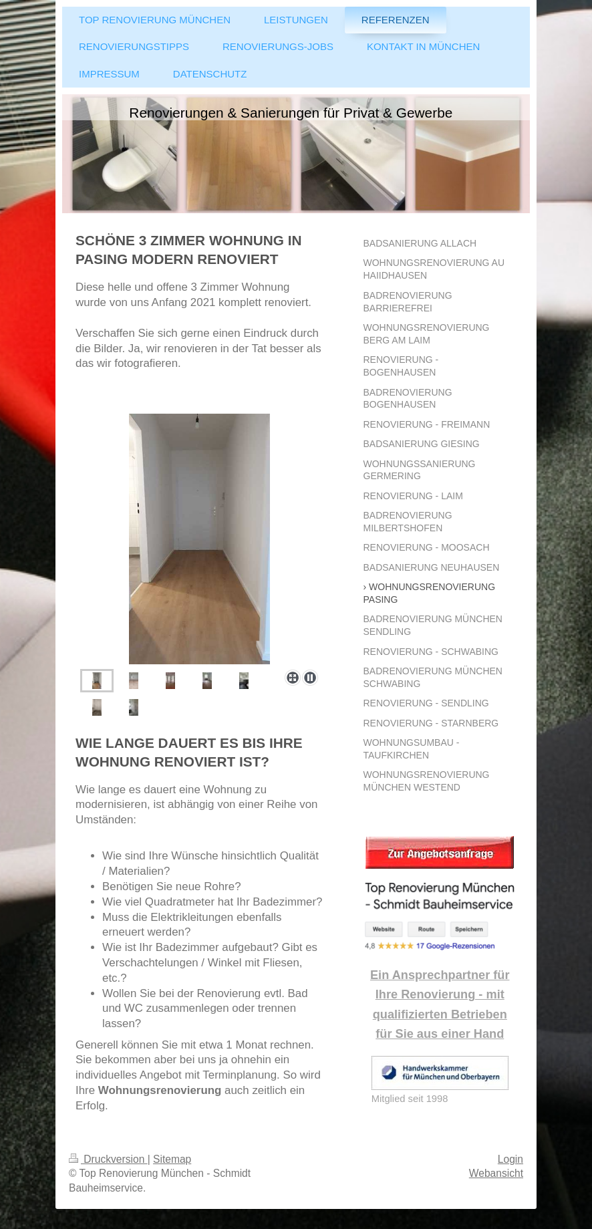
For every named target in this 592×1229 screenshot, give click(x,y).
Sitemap (172, 1159)
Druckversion (108, 1159)
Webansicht (496, 1173)
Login (510, 1159)
